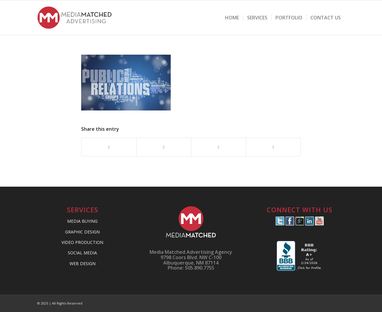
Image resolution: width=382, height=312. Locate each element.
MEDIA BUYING (82, 221)
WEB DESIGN (83, 263)
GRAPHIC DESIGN (82, 232)
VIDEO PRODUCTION (82, 242)
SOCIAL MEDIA (82, 253)
